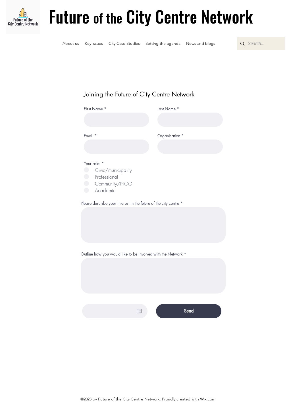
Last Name (166, 109)
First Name (93, 109)
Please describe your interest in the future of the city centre (130, 203)
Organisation (168, 136)
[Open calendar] (139, 311)
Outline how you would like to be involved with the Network (132, 254)
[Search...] (260, 43)
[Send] (188, 311)
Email (88, 136)
